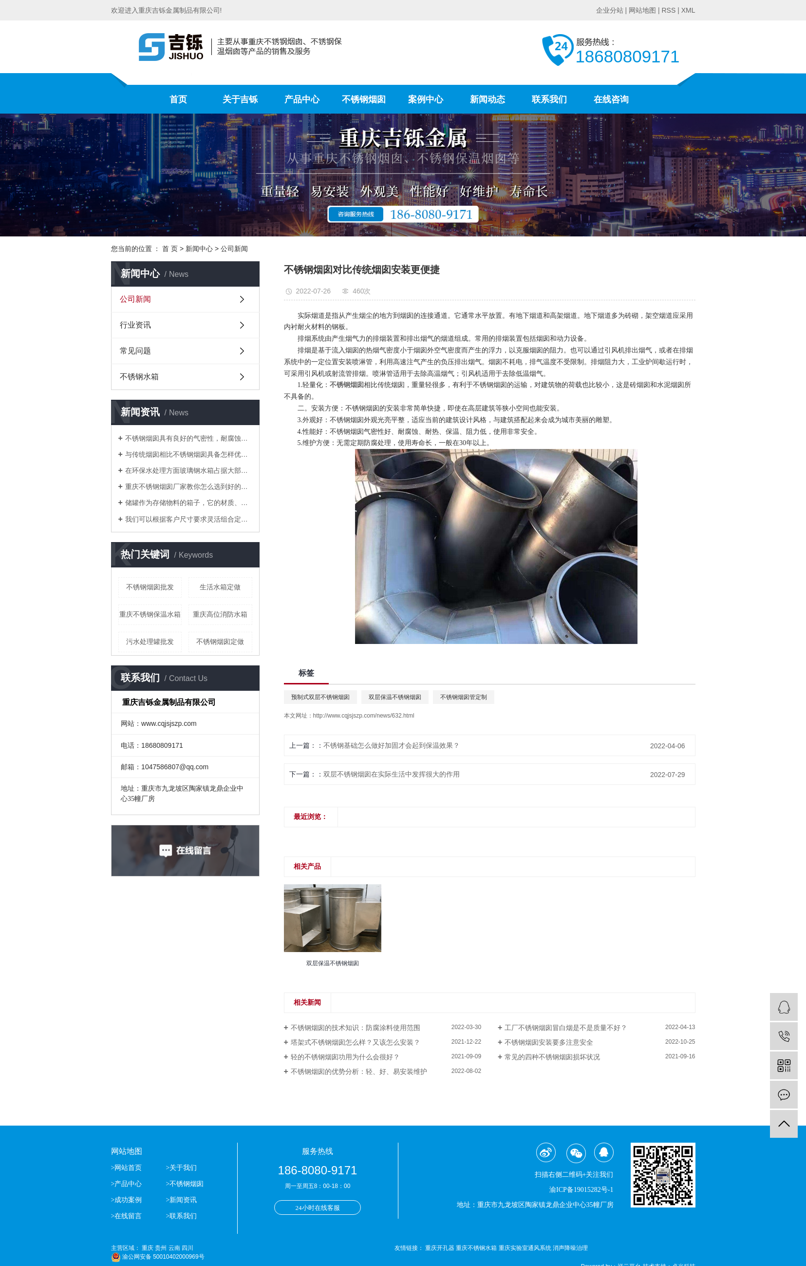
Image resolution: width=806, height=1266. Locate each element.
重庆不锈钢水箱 (477, 1248)
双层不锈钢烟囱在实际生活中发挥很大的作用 (391, 774)
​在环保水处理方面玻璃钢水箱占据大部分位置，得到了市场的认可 (188, 470)
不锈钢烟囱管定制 (463, 697)
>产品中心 (126, 1184)
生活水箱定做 (220, 587)
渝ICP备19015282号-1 (581, 1189)
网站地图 (642, 10)
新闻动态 (487, 99)
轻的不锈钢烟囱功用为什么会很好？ (345, 1057)
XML (688, 10)
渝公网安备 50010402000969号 (158, 1256)
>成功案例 (126, 1200)
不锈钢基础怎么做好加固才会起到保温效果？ (391, 745)
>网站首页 (127, 1167)
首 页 (170, 249)
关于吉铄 (240, 99)
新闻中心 (199, 249)
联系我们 (549, 99)
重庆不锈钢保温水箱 (150, 614)
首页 (178, 99)
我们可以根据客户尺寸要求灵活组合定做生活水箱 (188, 519)
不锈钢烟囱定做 (220, 641)
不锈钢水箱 (139, 376)
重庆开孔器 (440, 1248)
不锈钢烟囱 (364, 99)
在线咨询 (611, 99)
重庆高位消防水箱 (220, 614)
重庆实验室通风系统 (526, 1248)
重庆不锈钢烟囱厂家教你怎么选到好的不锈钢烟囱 (188, 486)
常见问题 (135, 351)
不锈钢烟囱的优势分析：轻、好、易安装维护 (359, 1071)
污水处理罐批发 (150, 641)
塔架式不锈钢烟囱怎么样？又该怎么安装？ (355, 1042)
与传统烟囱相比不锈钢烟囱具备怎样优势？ (188, 454)
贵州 (161, 1248)
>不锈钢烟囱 (185, 1184)
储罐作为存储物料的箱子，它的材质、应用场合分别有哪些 (188, 502)
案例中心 (425, 99)
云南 (174, 1248)
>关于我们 (181, 1167)
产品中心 (301, 99)
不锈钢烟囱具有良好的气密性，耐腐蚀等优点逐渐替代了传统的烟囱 (188, 438)
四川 (187, 1248)
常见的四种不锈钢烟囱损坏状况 (552, 1057)
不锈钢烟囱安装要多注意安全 (549, 1042)
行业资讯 (135, 325)
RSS (668, 10)
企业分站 (609, 10)
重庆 (147, 1248)
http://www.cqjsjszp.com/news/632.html (363, 715)
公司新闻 (234, 249)
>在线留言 (126, 1216)
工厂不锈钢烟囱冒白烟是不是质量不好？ (566, 1028)
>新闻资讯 (181, 1200)
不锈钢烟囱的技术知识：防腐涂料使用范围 (355, 1028)
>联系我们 (181, 1216)
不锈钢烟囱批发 (150, 587)
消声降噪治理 (570, 1248)
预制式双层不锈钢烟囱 (320, 697)
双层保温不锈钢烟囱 (395, 697)
